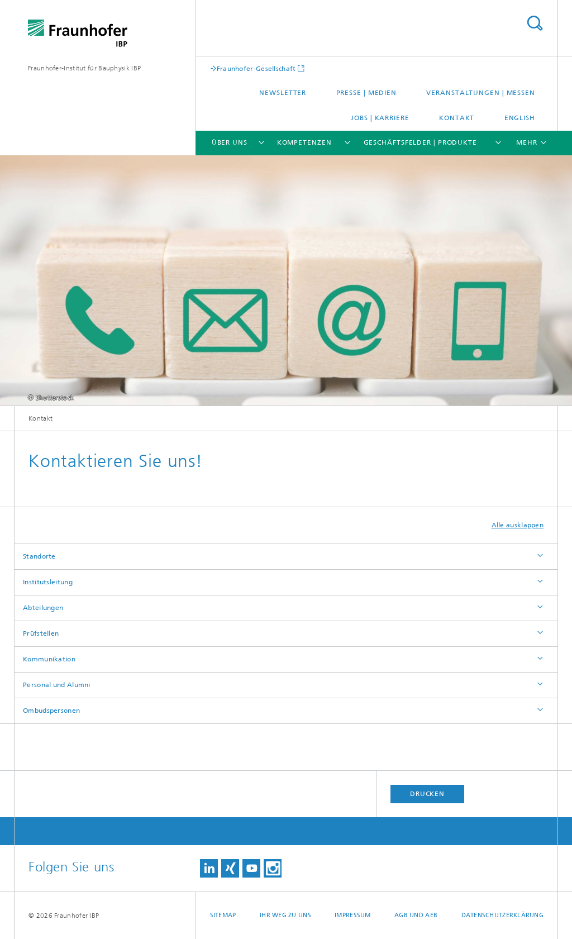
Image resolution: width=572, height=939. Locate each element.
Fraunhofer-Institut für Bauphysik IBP (84, 68)
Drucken (427, 794)
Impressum (352, 915)
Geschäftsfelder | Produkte (420, 142)
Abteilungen (43, 608)
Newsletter (282, 93)
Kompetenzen (304, 142)
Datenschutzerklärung (502, 915)
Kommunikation (49, 659)
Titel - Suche (535, 23)
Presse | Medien (366, 93)
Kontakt (456, 118)
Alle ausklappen (518, 525)
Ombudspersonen (51, 710)
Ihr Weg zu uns (285, 915)
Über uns (229, 142)
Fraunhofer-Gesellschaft (256, 68)
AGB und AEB (415, 915)
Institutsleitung (48, 582)
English (519, 118)
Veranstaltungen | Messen (480, 93)
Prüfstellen (41, 633)
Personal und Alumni (56, 685)
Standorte (39, 556)
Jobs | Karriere (380, 118)
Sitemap (223, 915)
